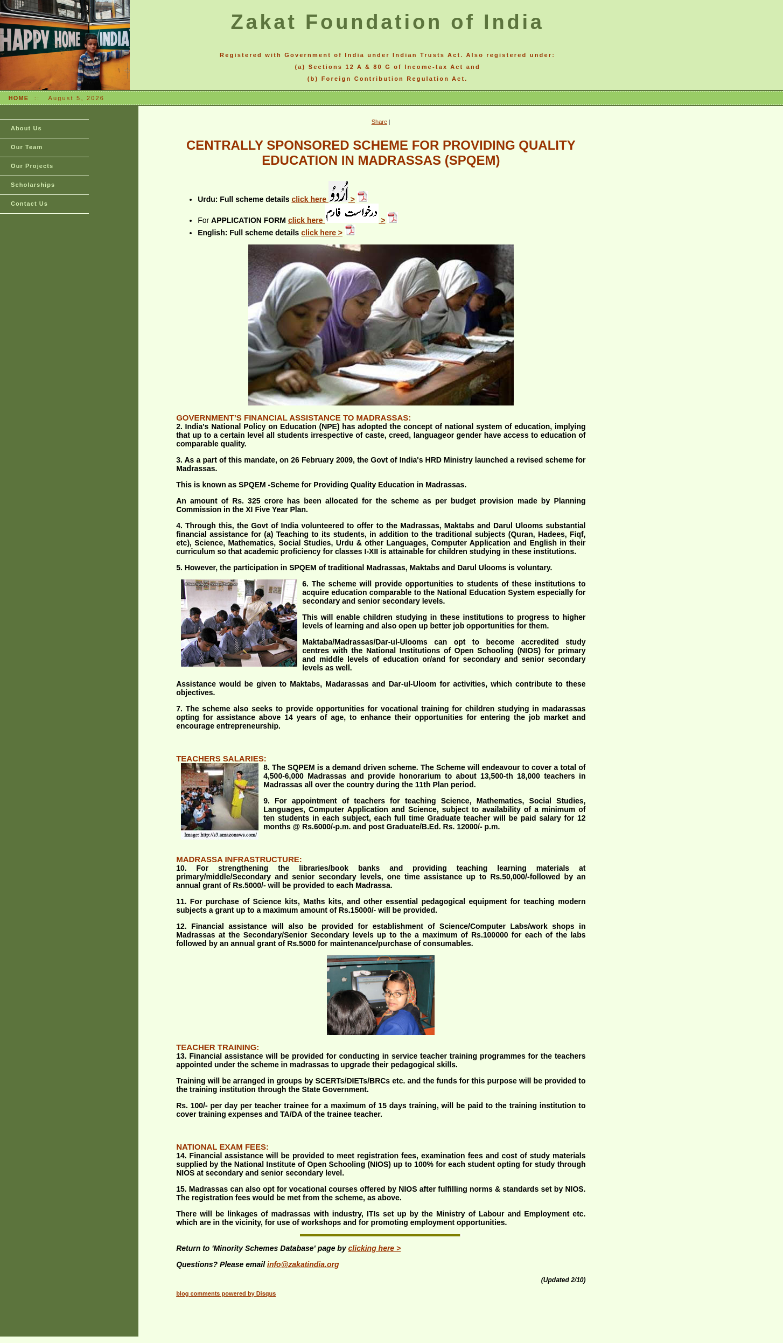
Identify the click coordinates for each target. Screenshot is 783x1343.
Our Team (27, 147)
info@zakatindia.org (303, 1264)
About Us (26, 128)
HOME (19, 98)
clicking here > (374, 1248)
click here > (323, 199)
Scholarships (33, 184)
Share (379, 121)
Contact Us (29, 203)
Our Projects (32, 166)
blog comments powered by (226, 1293)
